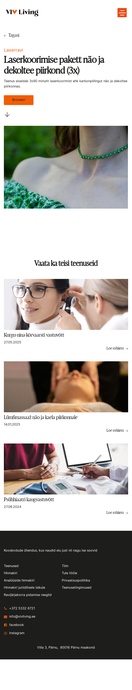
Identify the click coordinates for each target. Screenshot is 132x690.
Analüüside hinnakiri (19, 580)
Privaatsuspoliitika (76, 580)
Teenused (11, 566)
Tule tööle (69, 573)
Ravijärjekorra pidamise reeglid (28, 595)
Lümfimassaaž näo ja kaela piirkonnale (41, 417)
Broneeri (18, 100)
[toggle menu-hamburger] (122, 12)
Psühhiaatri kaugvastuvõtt (29, 499)
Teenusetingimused (76, 587)
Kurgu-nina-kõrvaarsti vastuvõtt (34, 335)
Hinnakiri (10, 573)
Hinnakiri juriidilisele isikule (24, 587)
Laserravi (13, 50)
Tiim (65, 566)
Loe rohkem (115, 348)
